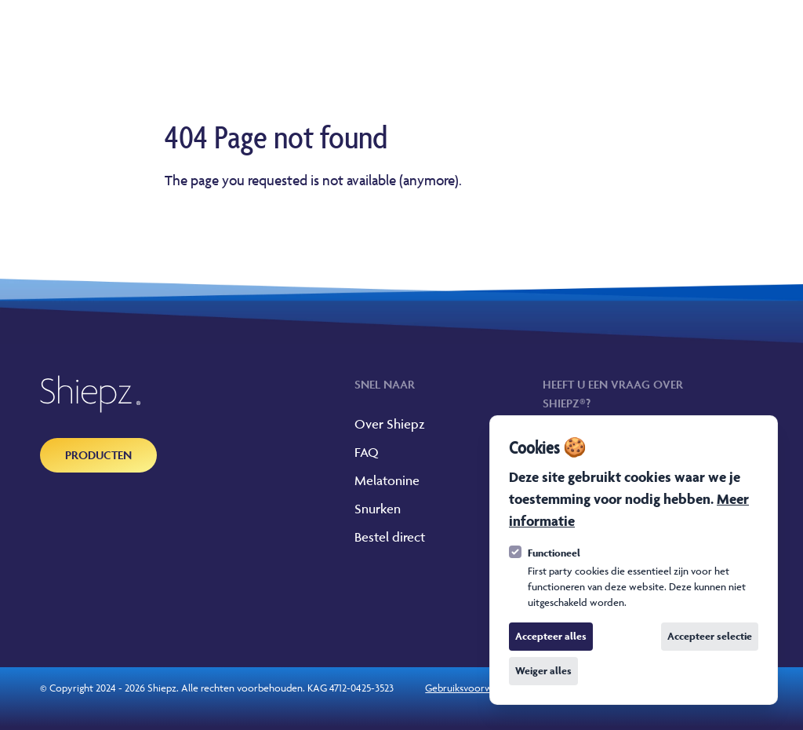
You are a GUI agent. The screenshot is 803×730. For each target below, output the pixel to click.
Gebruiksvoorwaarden (473, 687)
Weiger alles (543, 670)
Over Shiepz (389, 424)
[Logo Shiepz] (90, 394)
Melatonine (387, 480)
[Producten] (98, 455)
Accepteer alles (551, 636)
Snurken (377, 508)
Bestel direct (389, 537)
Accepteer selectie (709, 636)
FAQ (366, 452)
